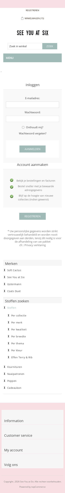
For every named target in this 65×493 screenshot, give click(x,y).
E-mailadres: (32, 98)
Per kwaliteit (19, 329)
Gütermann (14, 284)
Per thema (17, 343)
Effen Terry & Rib (22, 357)
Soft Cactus (14, 270)
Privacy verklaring (35, 245)
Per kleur (17, 350)
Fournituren (14, 367)
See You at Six (16, 277)
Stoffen (11, 307)
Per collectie (19, 315)
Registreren (32, 10)
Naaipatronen (15, 374)
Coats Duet (14, 291)
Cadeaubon (14, 387)
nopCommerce (38, 486)
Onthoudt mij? (34, 127)
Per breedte (18, 336)
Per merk (16, 322)
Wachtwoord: (33, 112)
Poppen (12, 381)
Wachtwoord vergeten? (32, 133)
